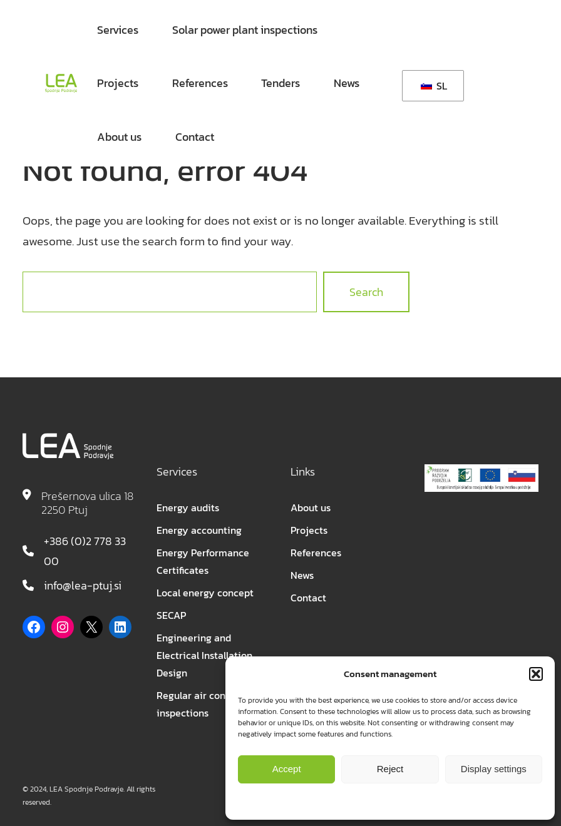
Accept (286, 768)
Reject (390, 768)
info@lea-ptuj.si (82, 585)
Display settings (494, 768)
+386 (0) (65, 541)
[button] (536, 674)
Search (366, 291)
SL (434, 85)
